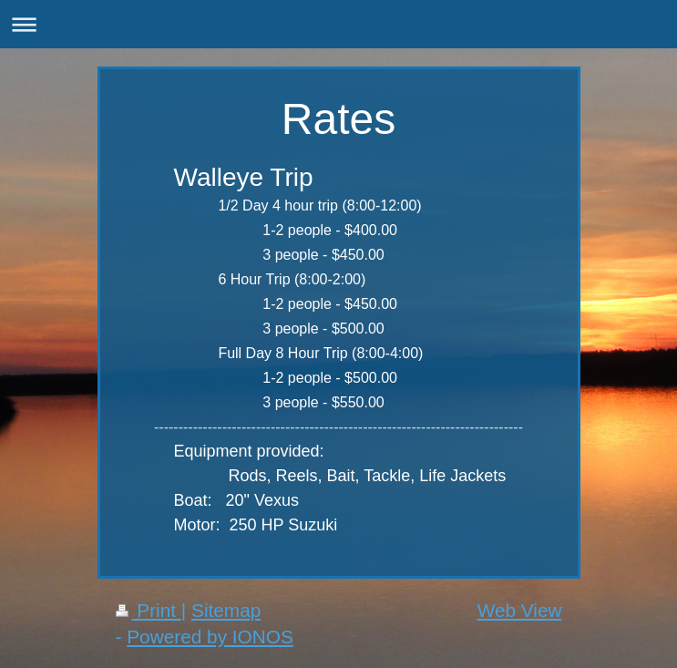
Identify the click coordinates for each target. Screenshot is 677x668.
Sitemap (226, 610)
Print (148, 610)
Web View (519, 610)
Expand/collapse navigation (338, 24)
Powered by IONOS (210, 636)
